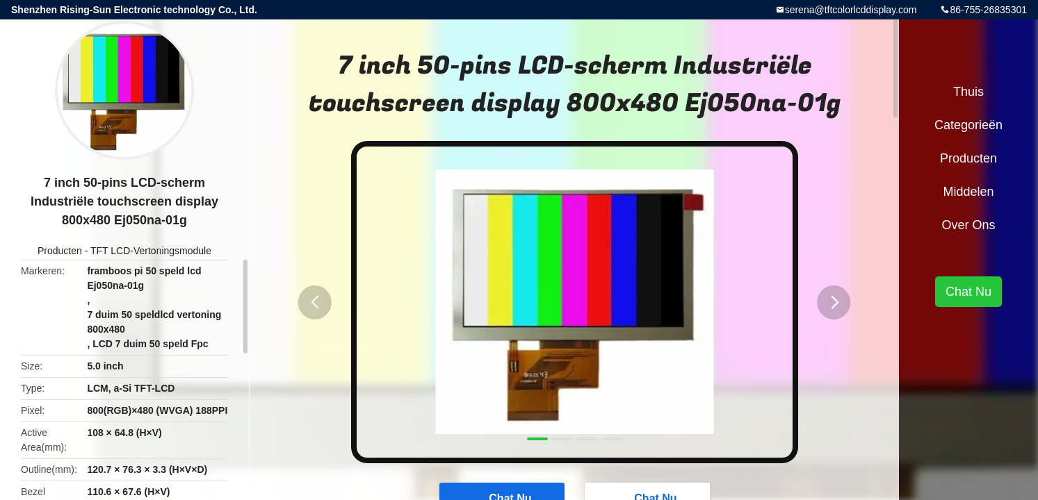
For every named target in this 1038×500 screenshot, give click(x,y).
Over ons (968, 225)
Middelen (968, 192)
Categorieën (968, 125)
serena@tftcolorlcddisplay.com (851, 9)
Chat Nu (968, 292)
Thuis (968, 92)
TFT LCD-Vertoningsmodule (150, 250)
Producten (60, 250)
